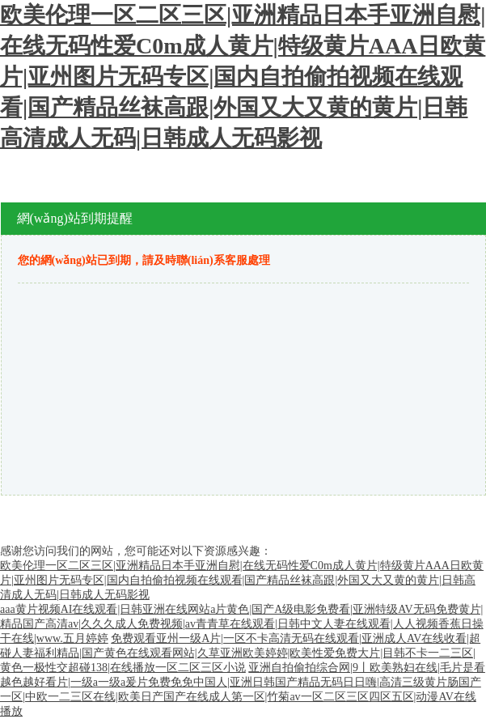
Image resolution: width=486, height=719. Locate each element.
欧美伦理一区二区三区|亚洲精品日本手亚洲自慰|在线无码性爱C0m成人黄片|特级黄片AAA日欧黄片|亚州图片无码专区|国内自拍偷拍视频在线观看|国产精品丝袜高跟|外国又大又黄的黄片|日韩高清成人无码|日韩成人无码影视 (242, 76)
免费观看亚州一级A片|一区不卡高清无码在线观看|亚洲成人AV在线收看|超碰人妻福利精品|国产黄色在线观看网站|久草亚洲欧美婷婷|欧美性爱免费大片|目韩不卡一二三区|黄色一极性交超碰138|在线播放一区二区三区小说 (240, 653)
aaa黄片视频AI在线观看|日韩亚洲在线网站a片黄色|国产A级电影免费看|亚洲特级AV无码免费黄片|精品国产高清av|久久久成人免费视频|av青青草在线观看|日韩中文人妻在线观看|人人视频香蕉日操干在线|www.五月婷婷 (242, 624)
